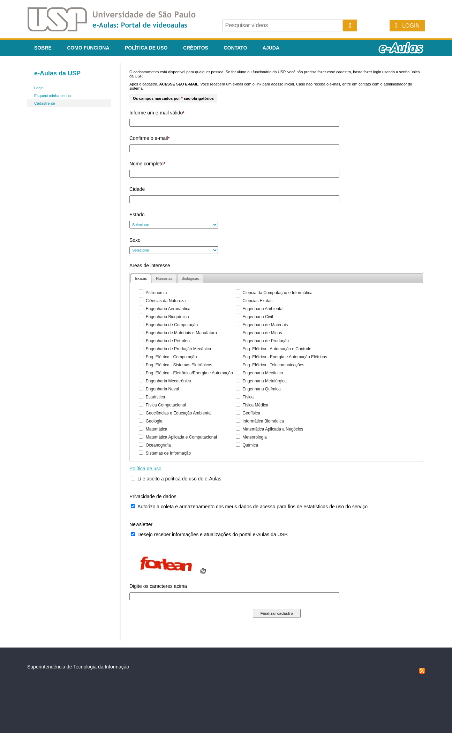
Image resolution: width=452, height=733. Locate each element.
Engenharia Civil (257, 316)
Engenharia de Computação (172, 324)
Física (248, 397)
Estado (137, 214)
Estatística (155, 397)
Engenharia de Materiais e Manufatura (181, 332)
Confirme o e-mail (149, 138)
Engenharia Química (261, 389)
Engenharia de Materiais (265, 324)
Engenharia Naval (162, 389)
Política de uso (145, 468)
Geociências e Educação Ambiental (179, 413)
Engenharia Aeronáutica (168, 308)
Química (250, 445)
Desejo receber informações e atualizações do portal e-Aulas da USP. (212, 534)
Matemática (156, 429)
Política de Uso (146, 48)
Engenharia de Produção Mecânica (178, 348)
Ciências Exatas (257, 300)
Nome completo (147, 163)
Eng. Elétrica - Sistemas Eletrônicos (179, 364)
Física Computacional (166, 405)
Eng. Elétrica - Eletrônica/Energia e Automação (189, 373)
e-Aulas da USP (57, 73)
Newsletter (140, 524)
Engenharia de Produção (265, 340)
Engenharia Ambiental (262, 308)
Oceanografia (158, 445)
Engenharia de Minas (262, 332)
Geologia (154, 421)
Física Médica (255, 405)
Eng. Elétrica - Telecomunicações (273, 364)
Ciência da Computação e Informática (277, 292)
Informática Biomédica (263, 421)
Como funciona (88, 48)
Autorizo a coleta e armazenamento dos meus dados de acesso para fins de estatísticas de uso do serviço (252, 506)
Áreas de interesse (149, 265)
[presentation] (141, 278)
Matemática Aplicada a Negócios (272, 429)
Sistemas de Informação (168, 453)
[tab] (141, 278)
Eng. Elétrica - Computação (171, 356)
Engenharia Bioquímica (167, 316)
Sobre (43, 48)
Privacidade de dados (152, 496)
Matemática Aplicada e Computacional (181, 437)
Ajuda (271, 48)
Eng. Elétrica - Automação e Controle (276, 348)
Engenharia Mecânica (262, 373)
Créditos (195, 48)
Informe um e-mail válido (156, 112)
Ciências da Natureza (166, 300)
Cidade (137, 189)
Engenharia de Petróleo (168, 340)
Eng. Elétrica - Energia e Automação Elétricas (284, 356)
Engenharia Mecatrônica (168, 381)
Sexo (135, 240)
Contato (235, 48)
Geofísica (251, 413)
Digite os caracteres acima (158, 586)
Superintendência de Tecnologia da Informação (78, 667)
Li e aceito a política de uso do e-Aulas (179, 478)
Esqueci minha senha (52, 96)
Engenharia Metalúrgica (264, 381)
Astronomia (156, 292)
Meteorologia (254, 437)
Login (411, 26)
